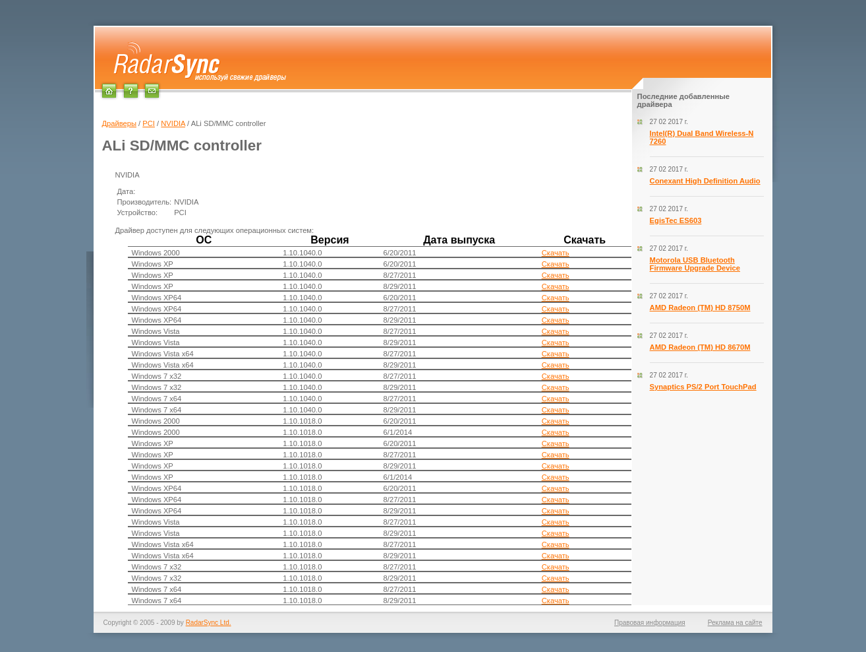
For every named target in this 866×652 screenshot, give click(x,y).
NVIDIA (173, 123)
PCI (148, 123)
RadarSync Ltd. (208, 622)
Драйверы (118, 123)
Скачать (555, 253)
